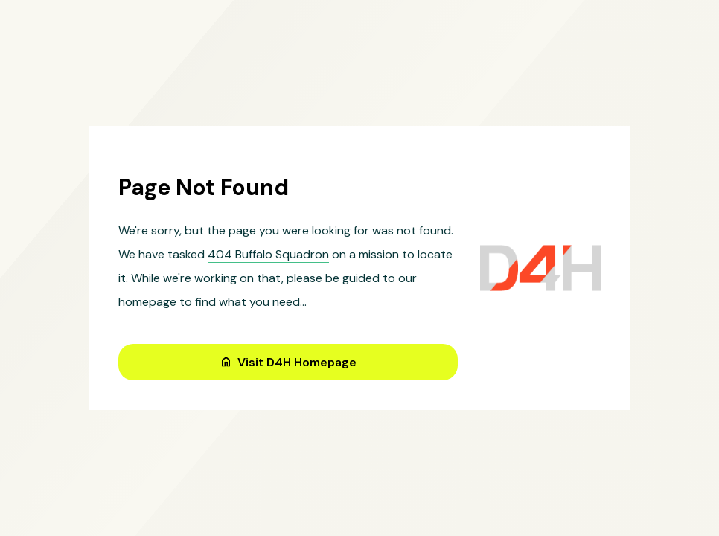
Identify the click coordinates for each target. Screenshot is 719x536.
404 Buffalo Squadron (268, 254)
